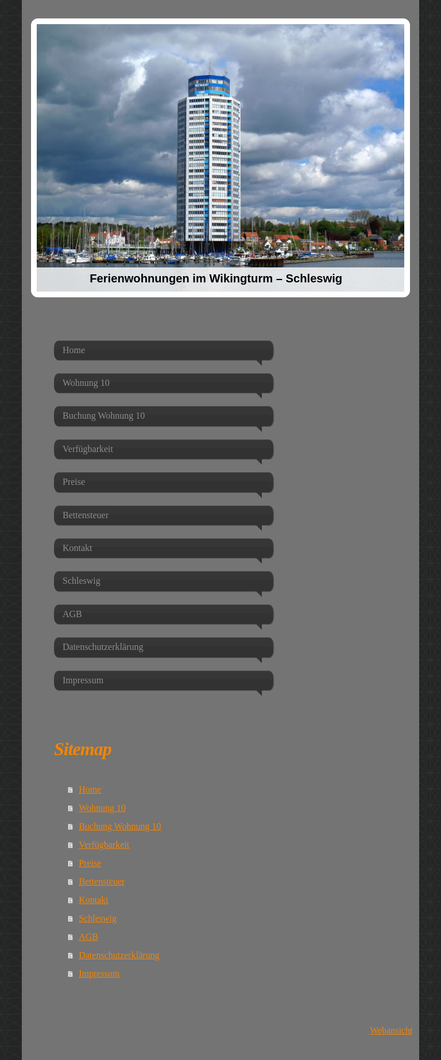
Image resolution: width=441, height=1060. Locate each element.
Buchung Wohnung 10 (120, 826)
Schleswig (98, 918)
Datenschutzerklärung (119, 955)
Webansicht (391, 1030)
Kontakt (94, 900)
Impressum (99, 973)
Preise (90, 863)
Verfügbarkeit (104, 844)
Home (90, 789)
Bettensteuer (102, 881)
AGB (88, 937)
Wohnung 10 (102, 808)
